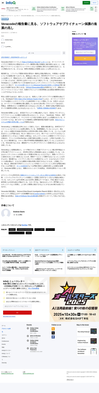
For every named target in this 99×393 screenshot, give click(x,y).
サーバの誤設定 (32, 171)
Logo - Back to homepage (11, 2)
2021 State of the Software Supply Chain (31, 101)
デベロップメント (9, 256)
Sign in (94, 2)
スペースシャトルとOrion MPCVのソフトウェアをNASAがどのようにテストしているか (82, 274)
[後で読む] (14, 53)
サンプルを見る (77, 48)
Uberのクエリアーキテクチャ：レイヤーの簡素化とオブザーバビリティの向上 (49, 275)
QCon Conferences (6, 347)
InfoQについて (7, 361)
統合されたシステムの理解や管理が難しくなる (21, 127)
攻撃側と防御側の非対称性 (53, 110)
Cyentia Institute (41, 198)
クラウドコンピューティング (17, 237)
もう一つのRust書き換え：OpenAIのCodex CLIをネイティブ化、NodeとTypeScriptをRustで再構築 (16, 275)
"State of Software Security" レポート (35, 62)
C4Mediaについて (7, 366)
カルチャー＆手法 (74, 256)
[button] (84, 58)
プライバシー (69, 389)
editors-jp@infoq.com (28, 383)
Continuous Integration (25, 234)
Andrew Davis (9, 39)
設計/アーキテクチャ (43, 256)
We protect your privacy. (79, 63)
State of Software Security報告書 (30, 201)
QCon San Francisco (34, 356)
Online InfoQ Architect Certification (35, 337)
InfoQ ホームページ (7, 15)
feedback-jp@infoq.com (8, 383)
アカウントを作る (7, 338)
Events (4, 352)
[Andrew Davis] (3, 39)
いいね (7, 53)
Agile (29, 237)
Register (85, 2)
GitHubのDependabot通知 (47, 90)
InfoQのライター (7, 358)
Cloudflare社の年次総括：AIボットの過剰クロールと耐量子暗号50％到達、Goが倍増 (17, 268)
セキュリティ (51, 234)
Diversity (5, 370)
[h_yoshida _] (3, 46)
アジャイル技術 (40, 234)
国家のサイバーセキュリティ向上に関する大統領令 (39, 180)
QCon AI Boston (36, 343)
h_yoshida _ (9, 46)
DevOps (5, 18)
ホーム (4, 333)
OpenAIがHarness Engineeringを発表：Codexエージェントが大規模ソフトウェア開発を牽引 (50, 269)
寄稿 (4, 355)
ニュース (17, 15)
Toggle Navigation (3, 2)
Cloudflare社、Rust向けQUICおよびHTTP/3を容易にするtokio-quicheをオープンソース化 (17, 261)
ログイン (5, 343)
